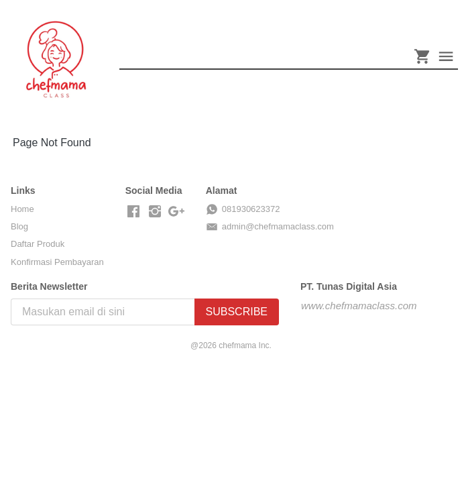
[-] (133, 212)
